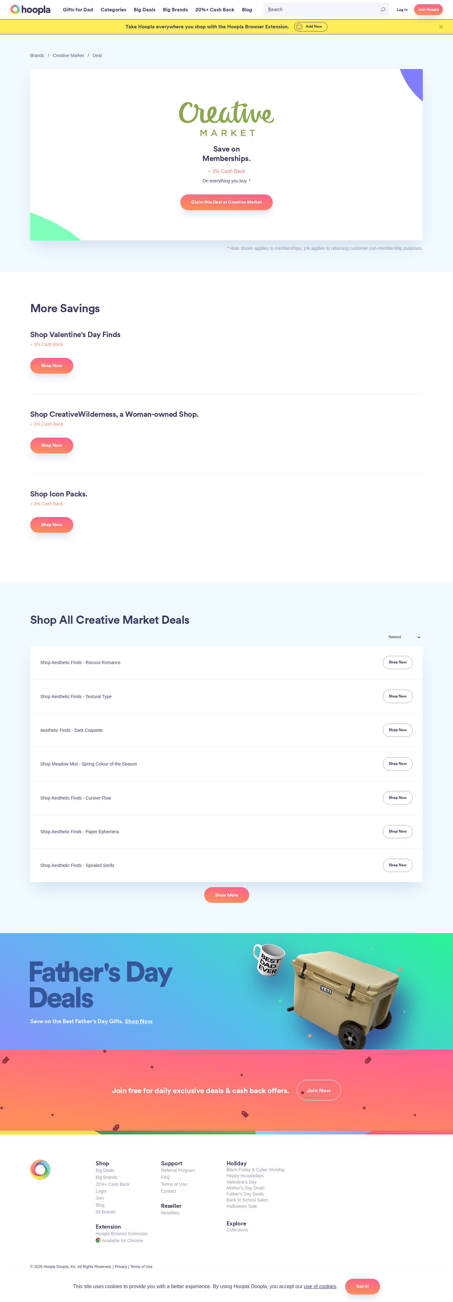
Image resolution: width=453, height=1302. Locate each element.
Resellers (170, 1212)
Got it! (362, 1286)
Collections (237, 1229)
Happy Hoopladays (245, 1175)
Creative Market (68, 55)
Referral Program (178, 1170)
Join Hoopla (428, 9)
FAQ (165, 1177)
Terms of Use (174, 1184)
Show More (226, 895)
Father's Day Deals (245, 1193)
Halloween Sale (241, 1206)
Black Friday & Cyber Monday (255, 1169)
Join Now (319, 1090)
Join (100, 1198)
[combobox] (408, 638)
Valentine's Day (241, 1181)
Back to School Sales (247, 1199)
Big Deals (105, 1170)
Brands (37, 55)
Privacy (121, 1267)
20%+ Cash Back (113, 1184)
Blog (100, 1204)
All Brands (106, 1211)
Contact (168, 1191)
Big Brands (106, 1177)
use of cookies (320, 1286)
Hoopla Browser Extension (122, 1233)
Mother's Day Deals (245, 1187)
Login (101, 1191)
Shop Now (139, 1021)
